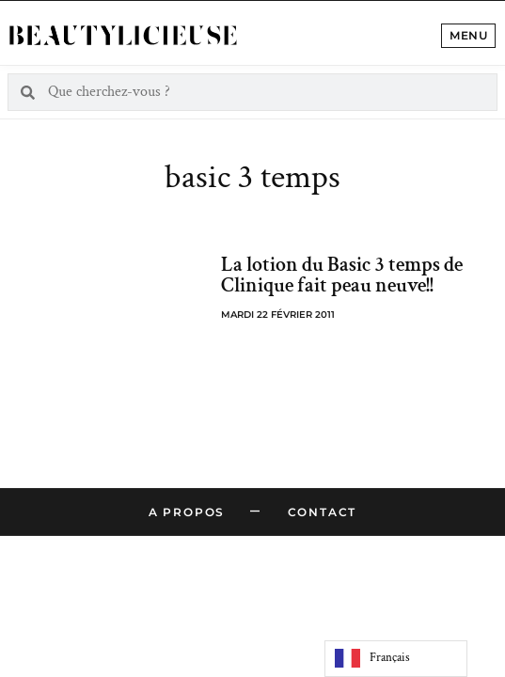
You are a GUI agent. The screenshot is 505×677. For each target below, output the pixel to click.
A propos (187, 512)
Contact (322, 512)
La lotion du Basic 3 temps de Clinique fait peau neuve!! (342, 275)
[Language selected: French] (395, 658)
